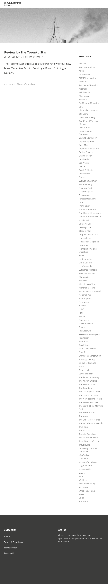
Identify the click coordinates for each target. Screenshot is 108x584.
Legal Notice (10, 553)
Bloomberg (84, 96)
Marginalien (84, 277)
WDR (81, 476)
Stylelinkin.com (86, 373)
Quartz (82, 327)
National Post (85, 295)
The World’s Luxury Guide (91, 423)
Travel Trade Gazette (88, 437)
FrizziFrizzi (84, 220)
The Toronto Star (34, 57)
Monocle (83, 280)
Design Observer (87, 152)
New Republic (85, 298)
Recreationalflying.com (89, 334)
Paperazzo (84, 320)
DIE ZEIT (82, 166)
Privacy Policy (10, 547)
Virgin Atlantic (85, 465)
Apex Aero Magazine (88, 85)
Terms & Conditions (13, 542)
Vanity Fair (84, 458)
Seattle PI (83, 341)
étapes (82, 177)
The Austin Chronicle (89, 380)
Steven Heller (85, 370)
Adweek (82, 63)
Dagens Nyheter (86, 141)
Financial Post (85, 188)
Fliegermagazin (86, 191)
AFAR (81, 71)
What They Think (87, 491)
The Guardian (85, 388)
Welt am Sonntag (87, 483)
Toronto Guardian (87, 434)
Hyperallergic (85, 238)
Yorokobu (83, 501)
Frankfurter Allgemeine (90, 213)
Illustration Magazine (89, 241)
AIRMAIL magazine (87, 78)
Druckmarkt (84, 173)
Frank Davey (84, 206)
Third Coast (84, 430)
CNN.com (83, 114)
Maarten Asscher (87, 273)
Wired (82, 494)
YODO (82, 498)
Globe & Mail (85, 231)
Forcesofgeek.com (87, 198)
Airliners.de (84, 74)
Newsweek (84, 302)
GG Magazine (85, 227)
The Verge (83, 416)
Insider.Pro (84, 245)
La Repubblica (85, 259)
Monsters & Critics (87, 284)
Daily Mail (83, 145)
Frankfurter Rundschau (90, 216)
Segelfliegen (84, 345)
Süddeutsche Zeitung (89, 377)
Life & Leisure (85, 262)
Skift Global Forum (87, 348)
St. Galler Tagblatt (87, 363)
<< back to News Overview (19, 84)
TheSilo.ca (83, 427)
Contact (7, 536)
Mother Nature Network (90, 291)
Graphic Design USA (88, 234)
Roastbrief (84, 338)
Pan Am (82, 316)
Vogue (82, 473)
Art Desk (83, 88)
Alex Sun (83, 81)
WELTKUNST (84, 487)
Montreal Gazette (87, 287)
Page (81, 312)
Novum (82, 305)
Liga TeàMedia (86, 266)
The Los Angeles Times (89, 391)
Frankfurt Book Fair (88, 209)
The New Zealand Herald (90, 398)
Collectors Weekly (87, 117)
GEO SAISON (85, 223)
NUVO (82, 309)
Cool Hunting (85, 127)
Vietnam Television (88, 462)
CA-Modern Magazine (89, 103)
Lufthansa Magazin (88, 269)
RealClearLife (85, 330)
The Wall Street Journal (90, 419)
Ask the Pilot (84, 92)
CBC (81, 106)
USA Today (84, 455)
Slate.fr (82, 352)
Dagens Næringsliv (88, 137)
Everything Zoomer (88, 180)
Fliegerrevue (85, 195)
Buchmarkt (84, 99)
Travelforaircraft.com (89, 441)
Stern (81, 366)
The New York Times (88, 395)
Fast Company (85, 184)
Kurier (82, 255)
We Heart (83, 480)
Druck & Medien (86, 170)
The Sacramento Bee (88, 402)
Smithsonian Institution (90, 355)
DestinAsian (84, 159)
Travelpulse (84, 444)
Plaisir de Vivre (86, 323)
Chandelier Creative (88, 110)
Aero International (87, 67)
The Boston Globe (87, 384)
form (81, 202)
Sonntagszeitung (87, 359)
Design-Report (85, 155)
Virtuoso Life (85, 469)
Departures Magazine (89, 148)
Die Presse (84, 163)
